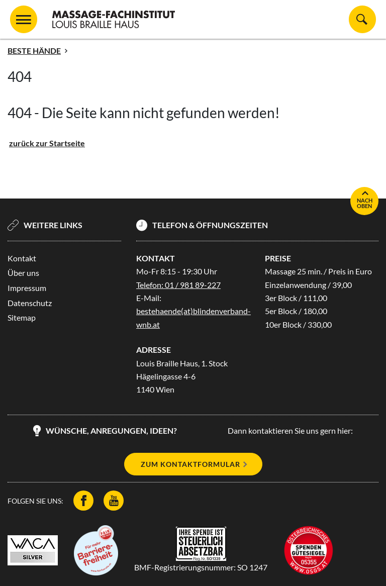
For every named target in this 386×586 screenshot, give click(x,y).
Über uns (23, 272)
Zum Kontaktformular (190, 464)
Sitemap (22, 317)
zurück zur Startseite (47, 143)
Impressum (27, 287)
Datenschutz (30, 303)
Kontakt (22, 258)
